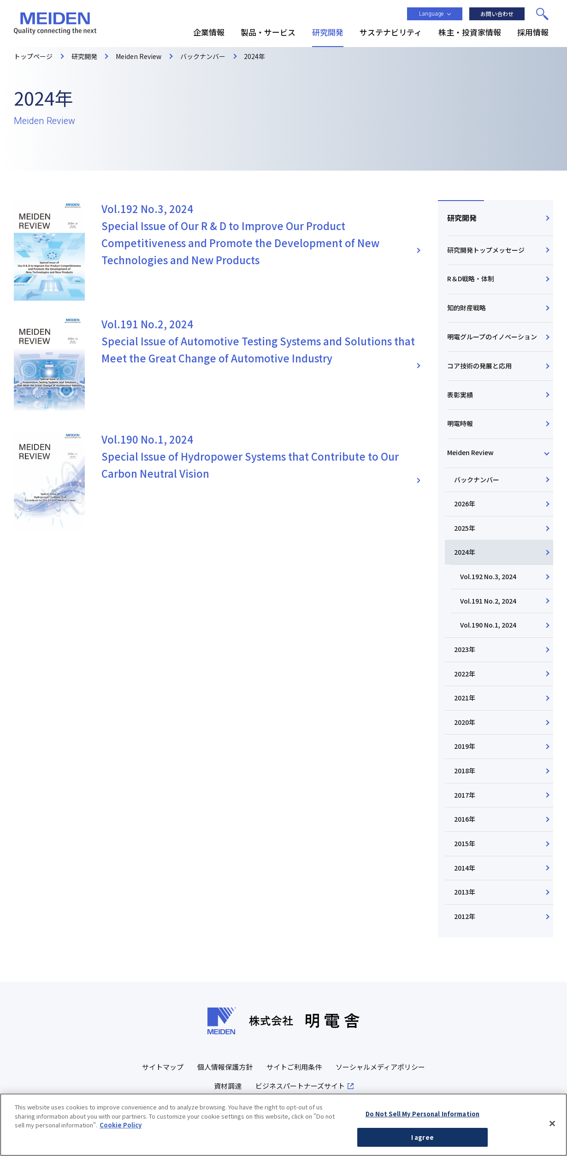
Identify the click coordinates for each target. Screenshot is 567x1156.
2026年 (464, 503)
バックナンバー (476, 479)
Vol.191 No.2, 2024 (488, 600)
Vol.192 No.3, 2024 (488, 576)
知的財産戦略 (466, 307)
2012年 (464, 916)
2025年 (464, 528)
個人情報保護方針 (225, 1067)
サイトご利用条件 (294, 1067)
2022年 (464, 673)
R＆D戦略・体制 (470, 278)
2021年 (464, 697)
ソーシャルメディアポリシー (380, 1067)
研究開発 (462, 217)
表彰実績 (460, 394)
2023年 (464, 649)
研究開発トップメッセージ (486, 250)
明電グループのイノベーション (492, 336)
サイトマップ (162, 1067)
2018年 (464, 770)
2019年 (464, 746)
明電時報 (460, 423)
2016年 (464, 819)
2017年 (464, 795)
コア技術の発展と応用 (479, 365)
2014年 (464, 867)
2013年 (464, 891)
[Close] (552, 1138)
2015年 (464, 843)
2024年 (464, 552)
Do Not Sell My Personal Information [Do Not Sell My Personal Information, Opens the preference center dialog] (423, 1128)
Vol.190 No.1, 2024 (488, 624)
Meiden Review (470, 452)
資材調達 (228, 1086)
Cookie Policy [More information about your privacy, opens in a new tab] (121, 1139)
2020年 (464, 722)
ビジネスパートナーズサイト (300, 1086)
